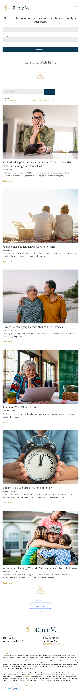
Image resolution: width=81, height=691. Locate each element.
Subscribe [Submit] (40, 49)
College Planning (10, 100)
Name (5, 26)
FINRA (24, 676)
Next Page (40, 606)
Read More (7, 181)
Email (5, 36)
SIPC (27, 676)
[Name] (40, 29)
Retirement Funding (47, 100)
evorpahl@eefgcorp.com (53, 644)
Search (50, 92)
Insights (22, 100)
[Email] (40, 39)
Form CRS (6, 653)
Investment (32, 100)
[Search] (23, 91)
